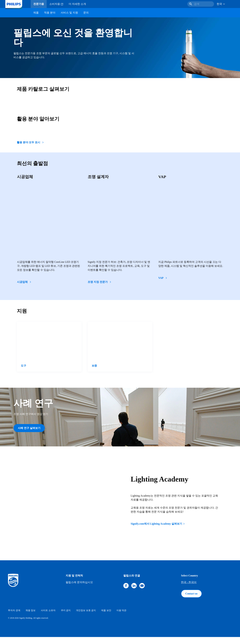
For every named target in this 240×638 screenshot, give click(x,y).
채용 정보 (31, 611)
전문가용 (38, 4)
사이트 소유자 (48, 611)
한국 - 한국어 (188, 583)
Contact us (191, 594)
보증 (94, 365)
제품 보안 (106, 611)
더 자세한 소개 (77, 4)
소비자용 (56, 4)
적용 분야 (49, 12)
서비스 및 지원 (69, 12)
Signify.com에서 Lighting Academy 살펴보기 (158, 524)
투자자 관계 (14, 611)
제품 (36, 12)
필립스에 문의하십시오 (79, 583)
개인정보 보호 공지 (86, 611)
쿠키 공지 (66, 611)
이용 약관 (121, 611)
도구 (23, 365)
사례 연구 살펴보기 (29, 428)
